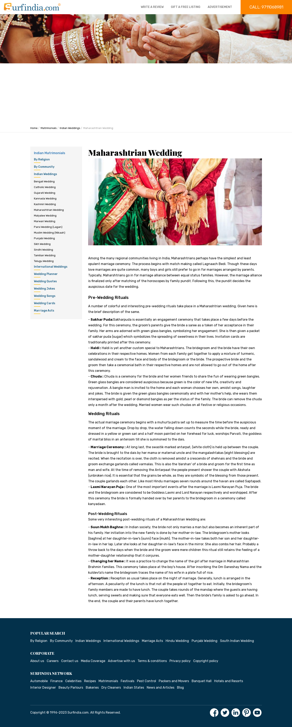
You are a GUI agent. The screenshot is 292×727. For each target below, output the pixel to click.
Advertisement (220, 7)
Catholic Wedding (45, 187)
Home (34, 128)
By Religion (38, 641)
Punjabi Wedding (44, 238)
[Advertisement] (146, 93)
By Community (61, 641)
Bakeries (92, 687)
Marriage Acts (152, 641)
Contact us (69, 661)
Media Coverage (93, 661)
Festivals (127, 681)
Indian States (134, 687)
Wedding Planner (46, 274)
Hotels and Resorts (228, 681)
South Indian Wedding (237, 641)
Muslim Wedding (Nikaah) (49, 232)
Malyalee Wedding (45, 215)
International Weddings (50, 267)
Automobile (39, 681)
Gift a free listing (185, 7)
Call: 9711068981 (266, 7)
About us (37, 661)
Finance (56, 681)
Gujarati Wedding (44, 192)
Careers (53, 661)
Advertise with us (121, 661)
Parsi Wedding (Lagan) (48, 226)
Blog (180, 687)
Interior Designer (43, 687)
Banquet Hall (202, 681)
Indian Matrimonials (49, 153)
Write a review (152, 7)
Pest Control (146, 681)
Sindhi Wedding (43, 249)
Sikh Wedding (42, 244)
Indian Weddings (70, 128)
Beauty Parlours (71, 687)
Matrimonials (49, 128)
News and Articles (160, 687)
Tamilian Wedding (44, 255)
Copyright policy (205, 661)
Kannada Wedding (45, 198)
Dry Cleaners (111, 687)
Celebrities (73, 681)
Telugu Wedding (44, 261)
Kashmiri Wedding (45, 204)
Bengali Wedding (44, 181)
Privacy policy (180, 661)
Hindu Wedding (177, 641)
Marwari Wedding (44, 221)
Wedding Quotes (45, 282)
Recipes (90, 681)
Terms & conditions (152, 661)
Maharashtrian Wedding (49, 209)
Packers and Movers (174, 681)
